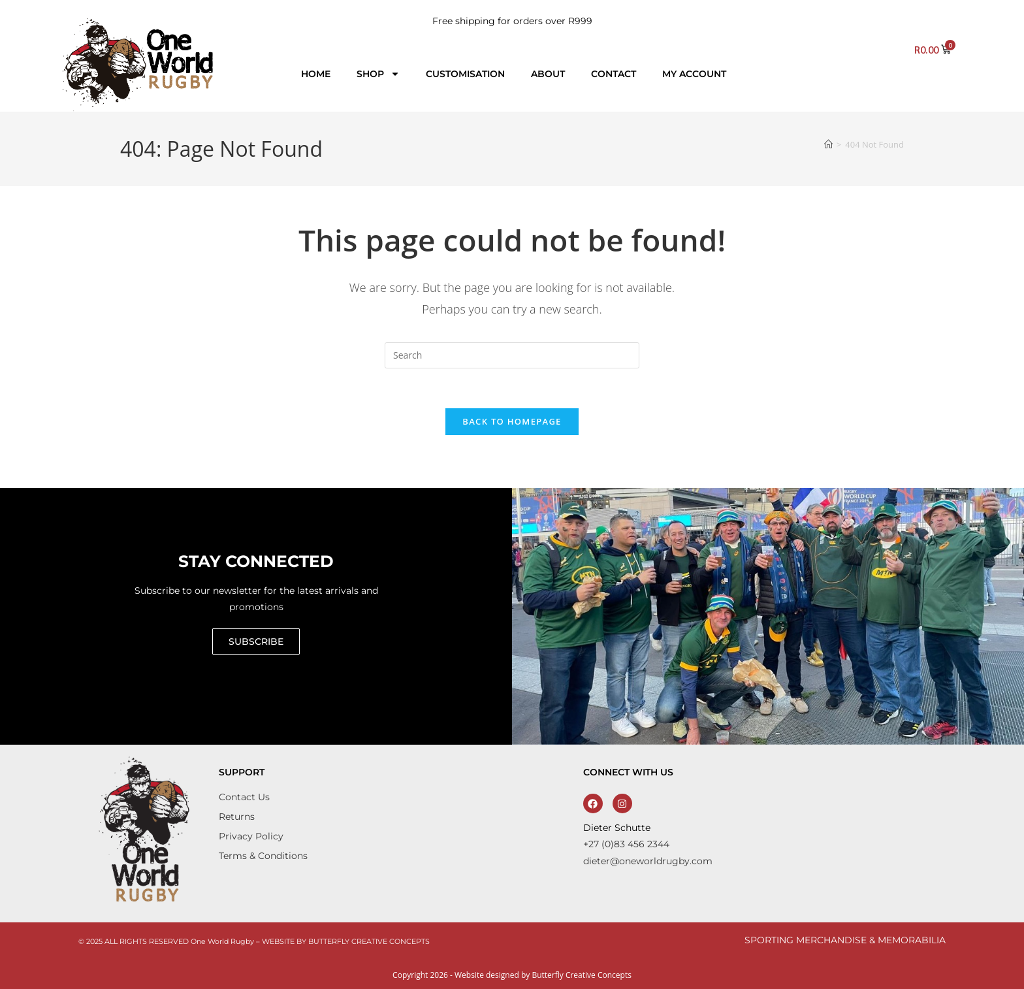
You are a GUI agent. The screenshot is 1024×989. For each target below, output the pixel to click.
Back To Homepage (511, 421)
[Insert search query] (512, 355)
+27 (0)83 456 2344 (626, 844)
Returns (237, 816)
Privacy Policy (251, 836)
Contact (613, 74)
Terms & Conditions (263, 856)
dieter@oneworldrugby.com (647, 861)
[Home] (828, 144)
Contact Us (244, 797)
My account (694, 74)
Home (315, 74)
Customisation (465, 74)
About (548, 74)
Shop (378, 74)
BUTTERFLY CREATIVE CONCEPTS (369, 941)
